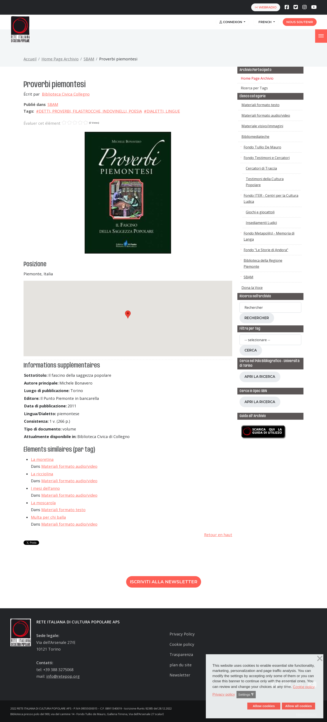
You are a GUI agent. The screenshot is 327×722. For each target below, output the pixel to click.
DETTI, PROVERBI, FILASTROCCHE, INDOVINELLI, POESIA (90, 111)
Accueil (30, 58)
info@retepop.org (63, 676)
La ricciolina (42, 473)
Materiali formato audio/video (69, 466)
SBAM (89, 58)
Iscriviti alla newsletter (163, 581)
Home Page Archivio (60, 58)
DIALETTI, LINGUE (163, 111)
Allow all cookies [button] (298, 706)
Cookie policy (182, 644)
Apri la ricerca (259, 377)
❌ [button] (320, 658)
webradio (265, 7)
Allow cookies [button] (264, 706)
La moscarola (43, 502)
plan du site (181, 664)
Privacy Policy (182, 634)
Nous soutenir (299, 22)
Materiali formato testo (63, 509)
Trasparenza (181, 654)
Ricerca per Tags (254, 88)
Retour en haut (218, 534)
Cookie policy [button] (304, 687)
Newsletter (180, 675)
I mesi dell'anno (45, 488)
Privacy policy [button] (224, 694)
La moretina (42, 459)
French (264, 22)
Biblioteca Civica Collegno (66, 94)
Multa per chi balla (48, 517)
